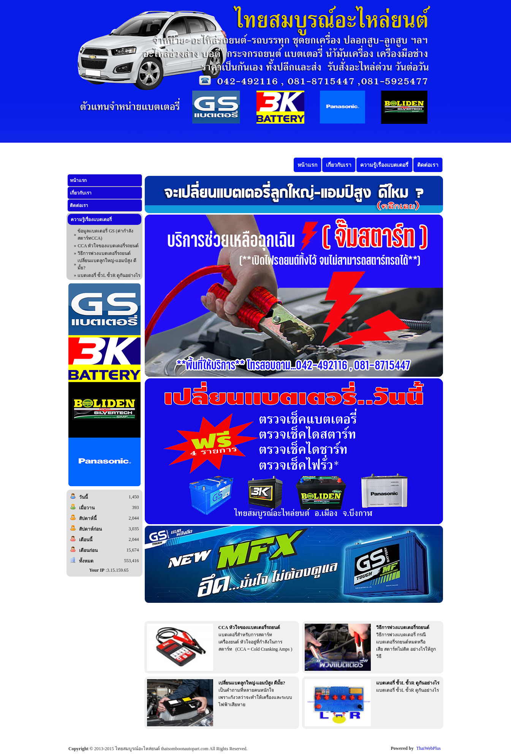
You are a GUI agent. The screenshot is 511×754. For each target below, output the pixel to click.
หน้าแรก (78, 180)
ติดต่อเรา (79, 205)
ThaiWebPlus (428, 748)
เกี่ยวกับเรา (81, 193)
